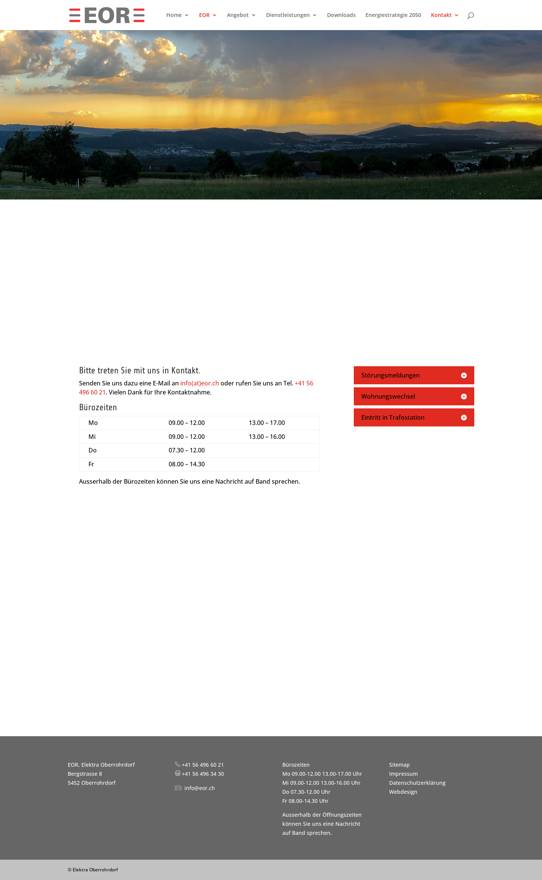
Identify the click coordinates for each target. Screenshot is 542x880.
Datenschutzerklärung (417, 782)
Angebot (238, 15)
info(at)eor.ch (199, 383)
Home (174, 15)
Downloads (341, 15)
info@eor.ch (199, 788)
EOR (204, 15)
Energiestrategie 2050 (393, 15)
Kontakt (441, 15)
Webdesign (403, 791)
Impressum (403, 773)
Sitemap (399, 764)
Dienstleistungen (288, 15)
